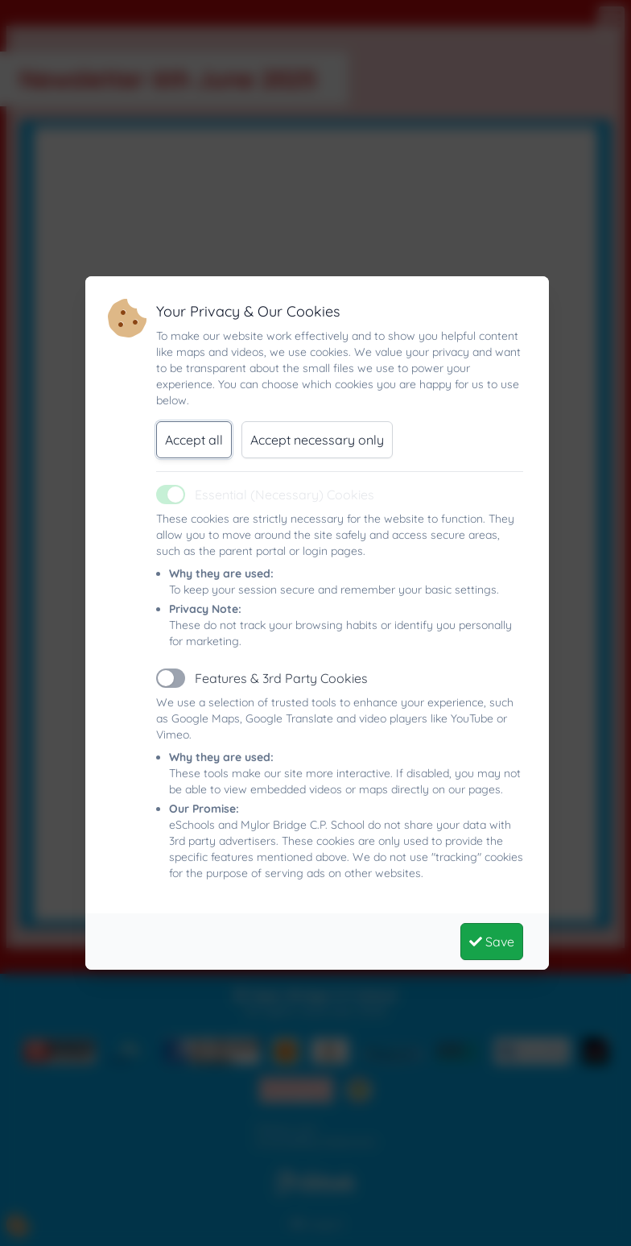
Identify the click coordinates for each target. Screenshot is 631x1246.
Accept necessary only (317, 440)
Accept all (194, 440)
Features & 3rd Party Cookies (281, 678)
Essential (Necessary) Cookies (284, 494)
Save (491, 941)
